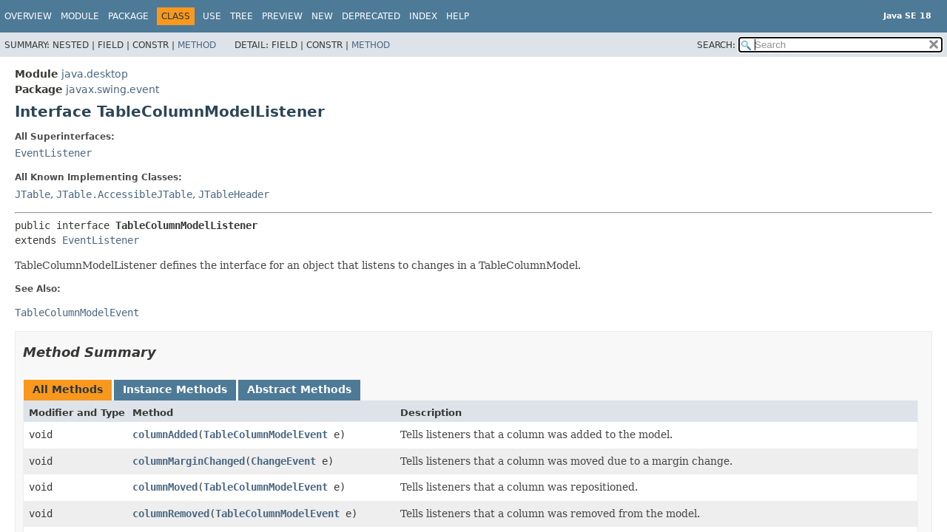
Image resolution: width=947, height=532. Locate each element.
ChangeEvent (283, 461)
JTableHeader (233, 194)
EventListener (53, 153)
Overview (28, 16)
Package (128, 16)
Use (212, 16)
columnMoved (165, 487)
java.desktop (94, 74)
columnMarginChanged (188, 461)
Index (423, 16)
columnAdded (165, 434)
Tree (241, 16)
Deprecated (371, 16)
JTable (32, 194)
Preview (282, 16)
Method (197, 45)
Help (457, 16)
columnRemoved (170, 513)
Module (80, 16)
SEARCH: (716, 45)
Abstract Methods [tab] (299, 389)
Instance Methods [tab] (175, 389)
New (322, 16)
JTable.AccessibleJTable (124, 194)
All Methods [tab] (68, 389)
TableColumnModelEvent (265, 434)
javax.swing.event (112, 89)
